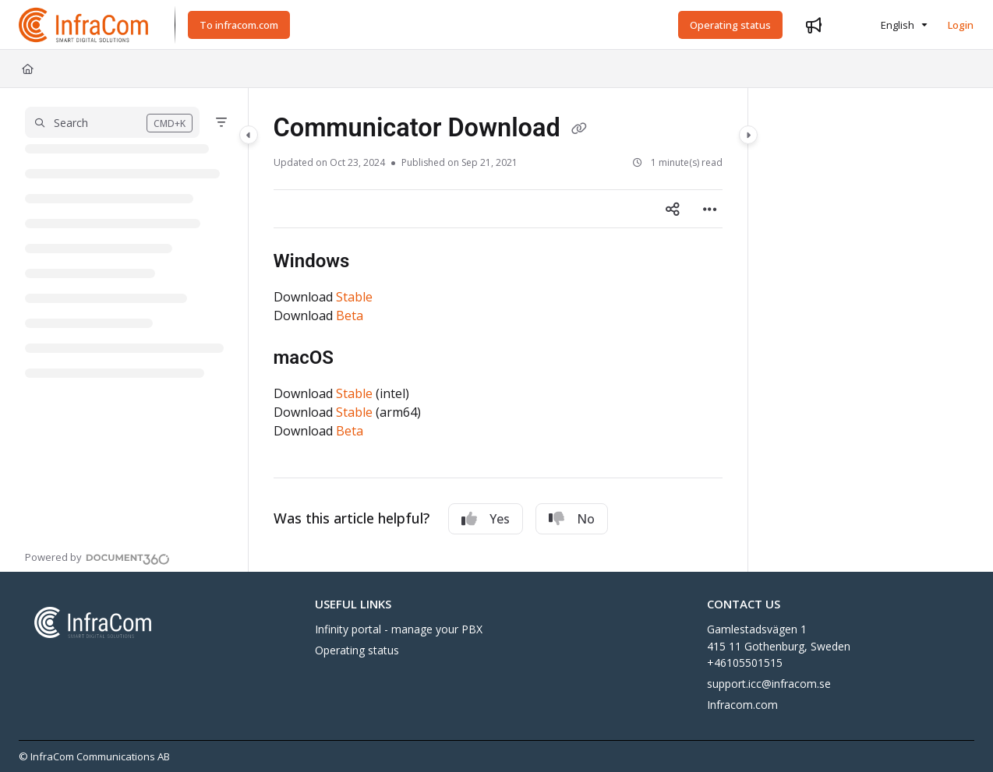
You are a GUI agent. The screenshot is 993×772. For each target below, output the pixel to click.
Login (961, 25)
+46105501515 (745, 662)
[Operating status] (730, 25)
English (887, 25)
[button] (112, 122)
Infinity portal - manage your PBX (398, 629)
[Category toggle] (248, 134)
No (572, 518)
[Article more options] (710, 208)
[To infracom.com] (239, 25)
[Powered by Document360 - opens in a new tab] (97, 557)
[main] (498, 330)
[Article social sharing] (672, 208)
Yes (485, 518)
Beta (349, 315)
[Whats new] (813, 24)
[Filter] (221, 122)
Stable (354, 296)
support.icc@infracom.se (769, 683)
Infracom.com (742, 704)
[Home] (28, 68)
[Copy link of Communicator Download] (579, 129)
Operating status (357, 650)
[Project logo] (84, 25)
